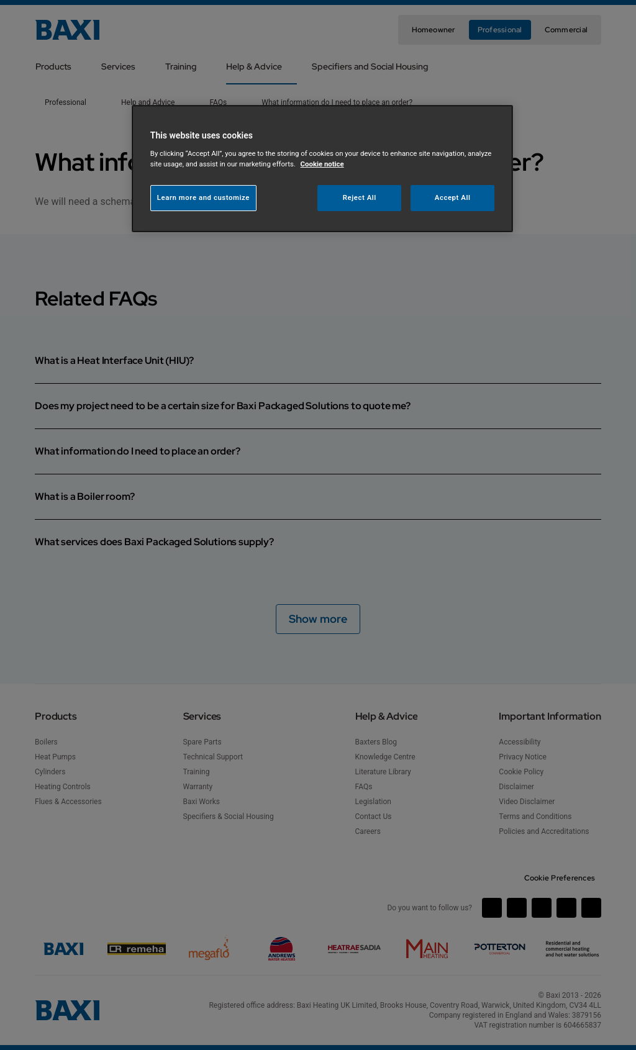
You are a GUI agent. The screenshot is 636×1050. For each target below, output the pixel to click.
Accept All (453, 197)
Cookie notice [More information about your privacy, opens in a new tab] (322, 164)
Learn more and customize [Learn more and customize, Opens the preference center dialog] (203, 197)
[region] (322, 168)
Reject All (359, 197)
